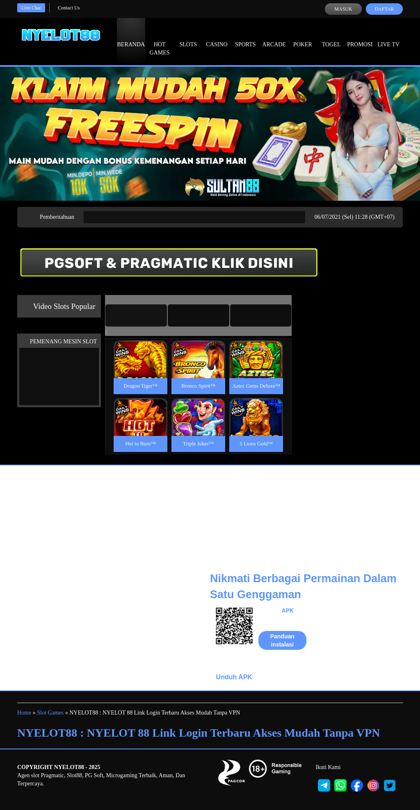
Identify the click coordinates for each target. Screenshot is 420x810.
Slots (188, 37)
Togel (331, 37)
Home (24, 713)
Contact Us (69, 8)
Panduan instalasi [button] (282, 640)
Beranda (131, 37)
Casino (217, 37)
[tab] (136, 315)
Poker (302, 37)
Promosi (359, 37)
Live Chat (31, 8)
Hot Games (160, 41)
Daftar (384, 9)
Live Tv (388, 37)
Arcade (274, 37)
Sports (245, 37)
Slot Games (50, 713)
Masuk (343, 9)
